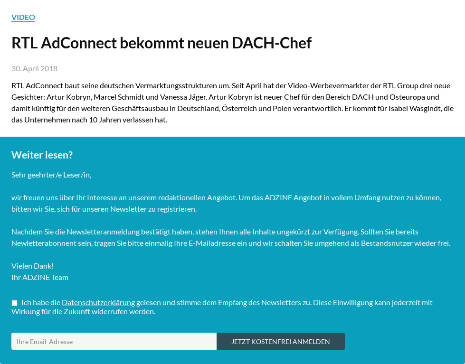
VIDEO (23, 16)
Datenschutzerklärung (98, 302)
